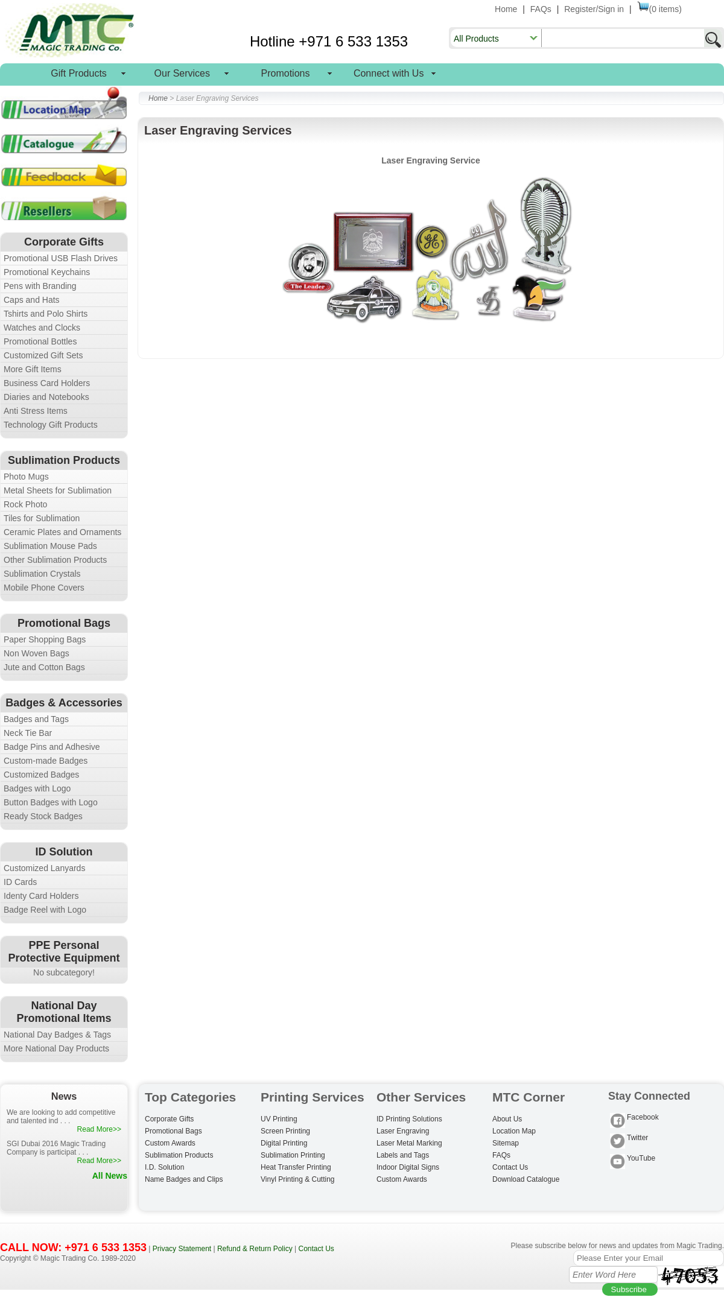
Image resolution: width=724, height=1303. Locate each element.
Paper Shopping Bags (45, 639)
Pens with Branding (40, 286)
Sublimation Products (179, 1155)
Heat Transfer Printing (296, 1167)
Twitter (629, 1138)
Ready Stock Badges (43, 816)
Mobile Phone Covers (44, 587)
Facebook (634, 1118)
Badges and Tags (36, 719)
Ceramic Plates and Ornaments (62, 532)
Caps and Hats (32, 300)
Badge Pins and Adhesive (52, 747)
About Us (507, 1119)
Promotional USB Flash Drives (61, 258)
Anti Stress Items (36, 411)
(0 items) (659, 9)
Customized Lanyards (44, 868)
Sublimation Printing (293, 1155)
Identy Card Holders (41, 896)
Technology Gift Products (51, 425)
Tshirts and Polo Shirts (45, 314)
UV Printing (279, 1119)
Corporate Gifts (169, 1119)
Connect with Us (389, 73)
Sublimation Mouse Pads (50, 546)
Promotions (285, 73)
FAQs (540, 9)
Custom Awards (170, 1143)
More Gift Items (33, 369)
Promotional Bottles (40, 341)
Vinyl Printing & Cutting (298, 1179)
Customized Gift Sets (43, 355)
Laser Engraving (402, 1131)
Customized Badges (41, 774)
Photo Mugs (26, 476)
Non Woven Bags (36, 653)
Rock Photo (25, 504)
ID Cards (20, 882)
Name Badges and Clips (184, 1179)
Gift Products (78, 73)
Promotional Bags (173, 1131)
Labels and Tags (402, 1155)
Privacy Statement (182, 1248)
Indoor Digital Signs (407, 1167)
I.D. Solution (164, 1167)
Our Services (182, 73)
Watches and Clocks (42, 327)
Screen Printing (285, 1131)
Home (506, 9)
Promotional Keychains (47, 272)
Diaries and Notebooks (46, 397)
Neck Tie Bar (28, 733)
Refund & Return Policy (255, 1248)
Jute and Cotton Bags (44, 667)
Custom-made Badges (45, 761)
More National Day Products (56, 1048)
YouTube (632, 1159)
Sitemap (505, 1143)
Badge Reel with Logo (45, 910)
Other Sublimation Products (55, 560)
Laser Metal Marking (409, 1143)
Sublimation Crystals (42, 574)
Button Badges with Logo (51, 802)
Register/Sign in (594, 9)
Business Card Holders (47, 383)
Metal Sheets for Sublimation (58, 490)
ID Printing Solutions (409, 1119)
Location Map (514, 1131)
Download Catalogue (525, 1179)
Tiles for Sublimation (42, 518)
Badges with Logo (37, 788)
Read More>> (99, 1129)
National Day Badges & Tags (57, 1034)
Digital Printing (284, 1143)
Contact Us (510, 1167)
